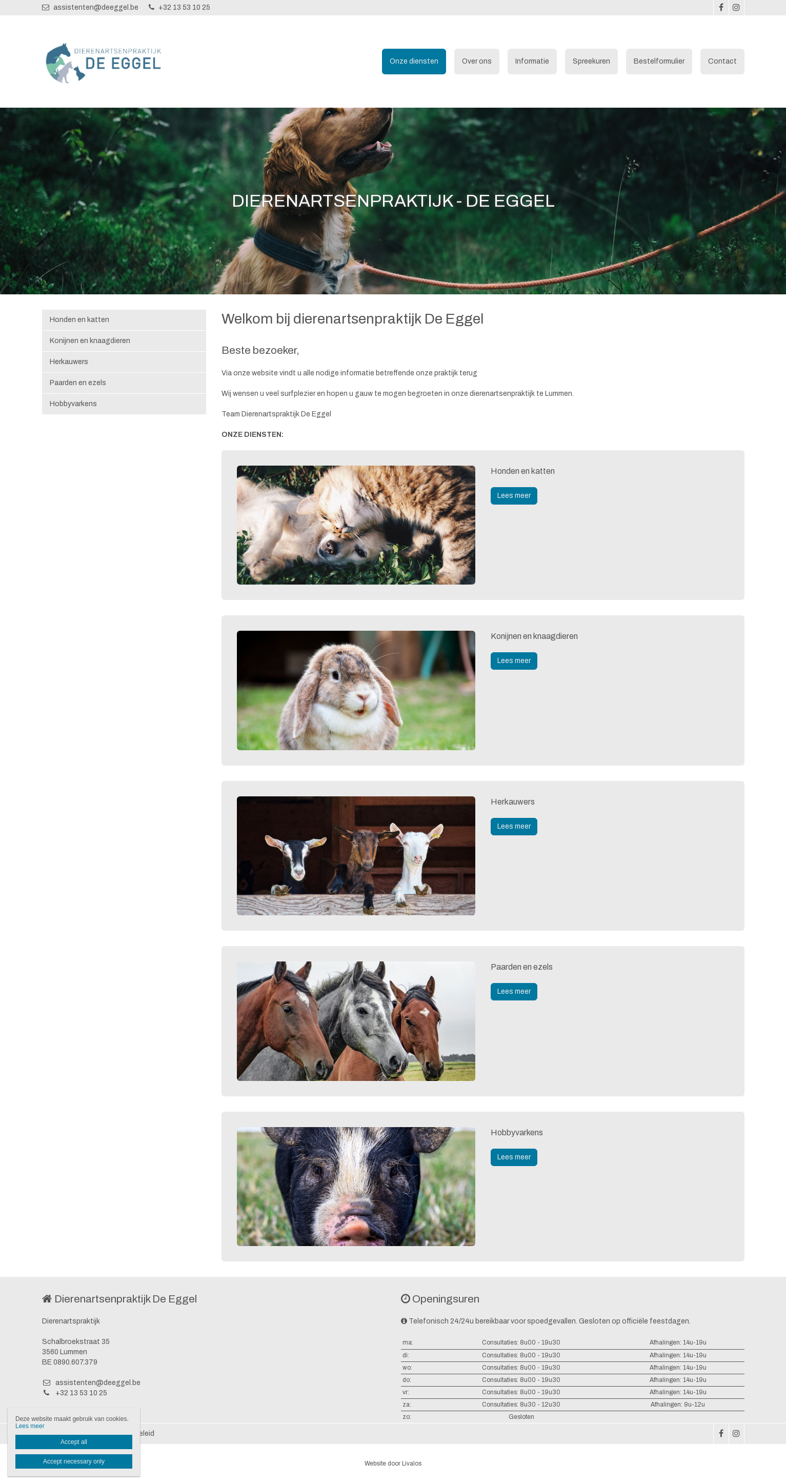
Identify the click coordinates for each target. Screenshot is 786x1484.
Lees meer (514, 495)
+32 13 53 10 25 (179, 7)
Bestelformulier (659, 61)
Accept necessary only (74, 1461)
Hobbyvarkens (73, 404)
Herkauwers (69, 362)
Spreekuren (591, 61)
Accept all (74, 1442)
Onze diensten (414, 61)
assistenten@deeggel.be (90, 7)
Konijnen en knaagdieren (90, 341)
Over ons (477, 61)
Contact (722, 61)
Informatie (532, 61)
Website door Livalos (393, 1463)
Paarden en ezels (78, 383)
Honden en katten (79, 320)
